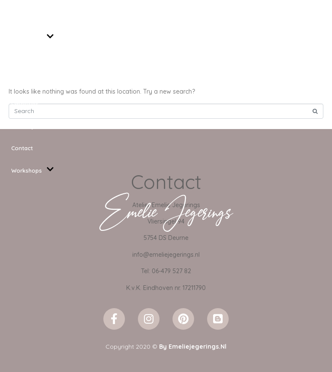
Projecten (24, 82)
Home (19, 15)
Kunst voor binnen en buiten (50, 60)
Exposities (24, 104)
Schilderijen (32, 37)
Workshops (32, 170)
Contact (22, 148)
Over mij (22, 126)
